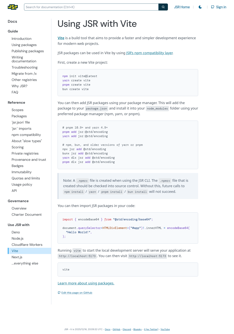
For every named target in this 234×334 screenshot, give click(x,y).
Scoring (18, 147)
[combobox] (91, 6)
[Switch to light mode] (200, 6)
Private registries (25, 153)
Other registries (24, 79)
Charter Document (27, 214)
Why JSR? (19, 86)
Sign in (218, 7)
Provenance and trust (29, 159)
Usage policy (22, 184)
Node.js (17, 238)
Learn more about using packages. (86, 283)
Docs (107, 329)
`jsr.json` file (21, 122)
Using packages (24, 45)
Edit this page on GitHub (75, 292)
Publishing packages (28, 51)
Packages (19, 116)
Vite (15, 251)
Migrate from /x (24, 73)
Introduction (21, 38)
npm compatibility (26, 134)
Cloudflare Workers (27, 244)
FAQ (15, 92)
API (14, 190)
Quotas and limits (26, 178)
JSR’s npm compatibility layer (149, 52)
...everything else (25, 263)
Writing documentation (24, 59)
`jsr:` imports (21, 128)
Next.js (17, 257)
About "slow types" (27, 141)
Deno (16, 232)
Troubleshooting (25, 67)
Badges (17, 166)
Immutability (22, 172)
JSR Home (182, 7)
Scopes (17, 110)
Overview (19, 208)
